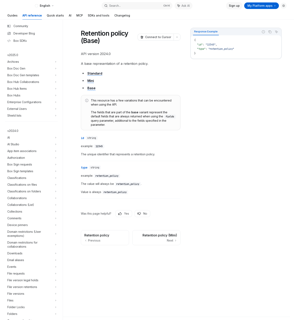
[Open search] (136, 5)
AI (70, 17)
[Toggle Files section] (31, 300)
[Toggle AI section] (31, 137)
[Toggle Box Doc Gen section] (31, 68)
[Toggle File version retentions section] (31, 287)
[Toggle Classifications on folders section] (31, 191)
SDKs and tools (98, 17)
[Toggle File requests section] (31, 273)
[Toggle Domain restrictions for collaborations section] (31, 244)
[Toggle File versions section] (31, 293)
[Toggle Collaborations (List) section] (31, 205)
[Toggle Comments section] (31, 218)
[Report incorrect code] (263, 31)
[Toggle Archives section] (31, 61)
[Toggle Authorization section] (31, 157)
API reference (32, 17)
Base (91, 88)
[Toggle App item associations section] (31, 151)
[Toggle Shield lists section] (31, 115)
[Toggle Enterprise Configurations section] (31, 102)
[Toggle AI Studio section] (31, 144)
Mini (90, 81)
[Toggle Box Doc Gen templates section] (31, 75)
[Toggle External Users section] (31, 109)
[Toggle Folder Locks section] (31, 307)
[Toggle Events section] (31, 267)
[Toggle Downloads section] (31, 253)
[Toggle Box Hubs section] (31, 95)
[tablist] (225, 31)
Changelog (122, 17)
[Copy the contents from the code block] (270, 31)
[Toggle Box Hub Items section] (31, 88)
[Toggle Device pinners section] (31, 225)
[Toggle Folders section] (31, 314)
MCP (79, 17)
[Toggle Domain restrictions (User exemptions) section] (31, 233)
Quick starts (55, 17)
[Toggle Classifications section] (31, 178)
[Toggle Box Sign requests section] (31, 164)
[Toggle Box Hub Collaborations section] (31, 82)
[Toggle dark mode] (284, 6)
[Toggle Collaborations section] (31, 198)
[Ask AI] (276, 31)
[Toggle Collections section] (31, 211)
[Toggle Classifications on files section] (31, 184)
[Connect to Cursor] (156, 37)
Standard (94, 73)
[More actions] (177, 37)
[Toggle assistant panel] (184, 5)
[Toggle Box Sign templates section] (31, 171)
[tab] (206, 31)
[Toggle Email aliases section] (31, 260)
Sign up (234, 5)
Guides (12, 17)
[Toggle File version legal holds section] (31, 280)
